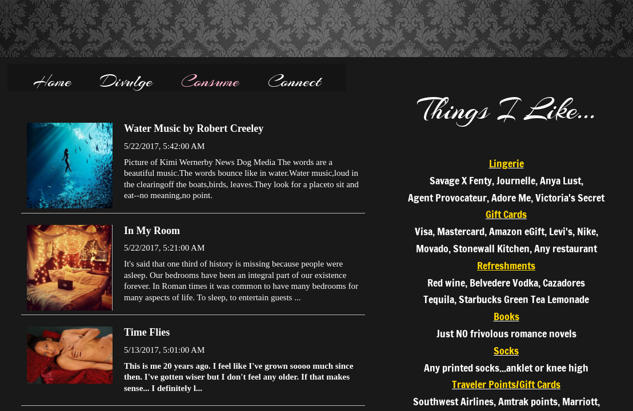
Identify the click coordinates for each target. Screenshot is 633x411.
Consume (210, 81)
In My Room (152, 230)
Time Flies (147, 332)
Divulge (126, 81)
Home (52, 81)
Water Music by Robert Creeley (193, 128)
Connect (294, 81)
